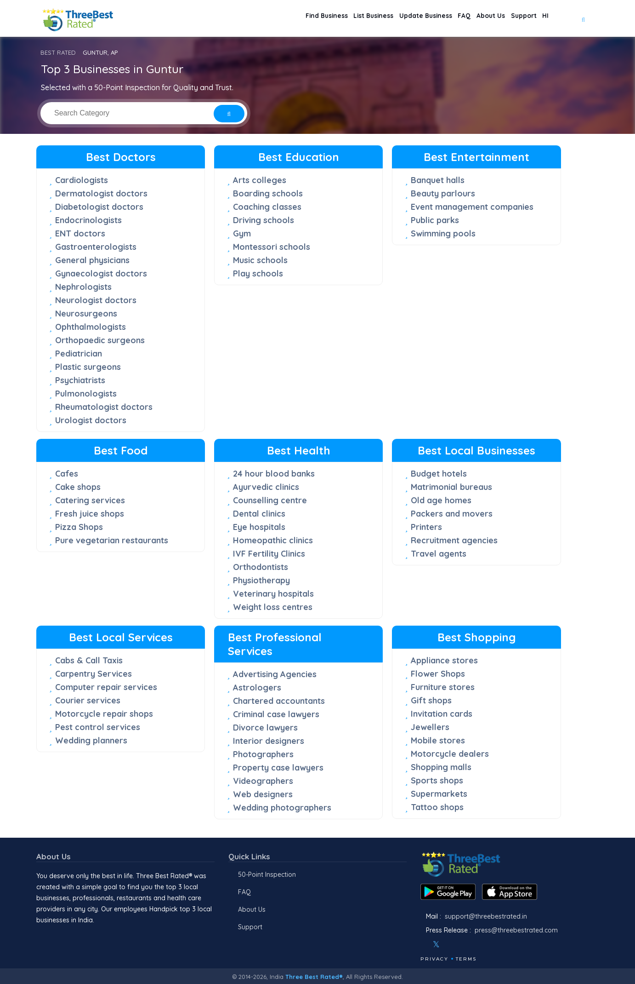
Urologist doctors (90, 420)
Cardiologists (81, 180)
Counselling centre (270, 500)
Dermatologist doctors (101, 193)
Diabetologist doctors (99, 206)
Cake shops (78, 487)
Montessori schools (271, 247)
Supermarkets (439, 793)
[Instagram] (451, 944)
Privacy (434, 959)
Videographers (263, 781)
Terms (466, 959)
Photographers (263, 754)
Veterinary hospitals (273, 593)
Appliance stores (444, 660)
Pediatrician (78, 353)
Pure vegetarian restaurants (111, 540)
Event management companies (472, 206)
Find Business (273, 18)
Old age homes (441, 500)
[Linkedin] (476, 944)
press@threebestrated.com (516, 930)
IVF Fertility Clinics (269, 553)
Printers (426, 527)
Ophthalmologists (90, 327)
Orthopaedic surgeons (100, 340)
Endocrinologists (88, 220)
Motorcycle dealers (450, 753)
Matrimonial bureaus (451, 487)
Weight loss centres (272, 607)
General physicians (92, 260)
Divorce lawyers (265, 727)
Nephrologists (83, 287)
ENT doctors (80, 233)
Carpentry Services (93, 673)
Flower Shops (438, 673)
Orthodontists (260, 567)
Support (513, 18)
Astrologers (257, 687)
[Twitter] (436, 944)
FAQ (439, 18)
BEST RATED (58, 52)
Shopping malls (441, 767)
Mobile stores (438, 740)
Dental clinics (259, 513)
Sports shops (437, 780)
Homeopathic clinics (273, 540)
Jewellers (430, 727)
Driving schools (263, 220)
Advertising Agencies (275, 674)
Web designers (263, 794)
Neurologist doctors (95, 300)
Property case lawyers (278, 767)
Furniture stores (443, 687)
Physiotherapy (261, 580)
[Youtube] (464, 944)
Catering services (90, 500)
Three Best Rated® (314, 976)
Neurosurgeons (86, 313)
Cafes (66, 473)
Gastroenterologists (95, 247)
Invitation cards (441, 713)
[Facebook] (421, 944)
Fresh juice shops (89, 513)
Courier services (87, 700)
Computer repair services (106, 687)
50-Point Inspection (267, 874)
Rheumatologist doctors (104, 407)
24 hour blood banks (274, 473)
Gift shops (431, 700)
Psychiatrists (80, 380)
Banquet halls (438, 180)
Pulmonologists (86, 393)
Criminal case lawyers (276, 714)
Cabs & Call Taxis (89, 660)
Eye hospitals (259, 527)
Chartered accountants (279, 701)
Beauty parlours (443, 193)
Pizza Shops (79, 527)
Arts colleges (259, 180)
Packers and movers (452, 513)
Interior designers (268, 741)
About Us (473, 18)
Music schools (260, 260)
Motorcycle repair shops (104, 713)
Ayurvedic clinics (266, 487)
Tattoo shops (437, 807)
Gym (242, 233)
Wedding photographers (282, 807)
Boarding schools (268, 193)
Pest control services (97, 727)
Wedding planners (91, 740)
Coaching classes (267, 206)
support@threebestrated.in (486, 916)
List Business (330, 18)
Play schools (258, 273)
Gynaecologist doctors (101, 273)
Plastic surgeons (88, 367)
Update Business (391, 18)
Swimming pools (443, 233)
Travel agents (438, 553)
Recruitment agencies (454, 540)
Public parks (435, 220)
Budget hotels (439, 473)
